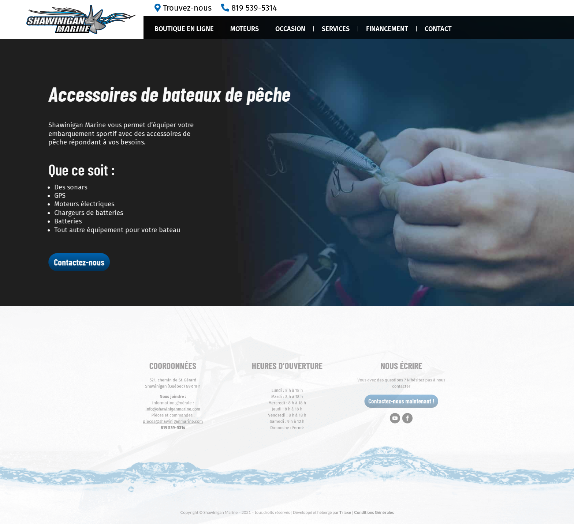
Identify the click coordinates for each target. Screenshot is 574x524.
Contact (438, 28)
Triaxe (331, 512)
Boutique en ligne (184, 28)
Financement (387, 28)
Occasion (290, 28)
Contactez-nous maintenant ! (374, 402)
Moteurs (244, 28)
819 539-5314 (254, 8)
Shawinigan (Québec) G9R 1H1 (200, 391)
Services (336, 28)
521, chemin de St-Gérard (199, 386)
